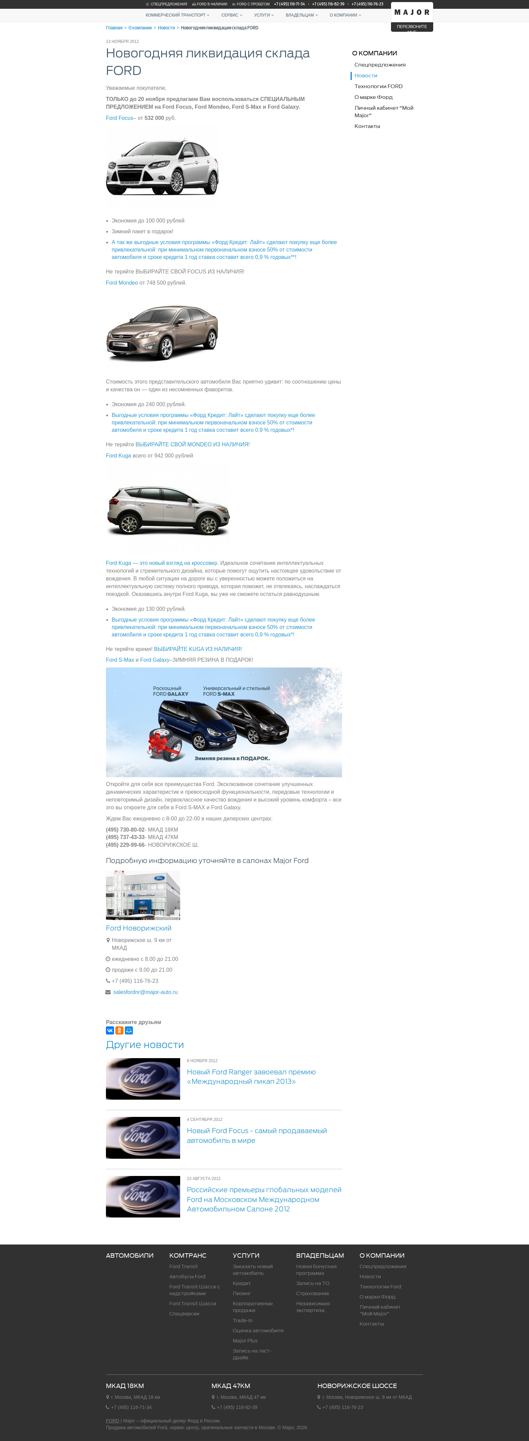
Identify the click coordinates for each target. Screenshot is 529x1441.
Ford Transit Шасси (192, 1303)
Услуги (265, 15)
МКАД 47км (231, 1386)
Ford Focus (119, 118)
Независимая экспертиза (313, 1307)
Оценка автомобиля (258, 1330)
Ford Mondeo (122, 283)
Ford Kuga (118, 456)
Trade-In (243, 1320)
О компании (346, 15)
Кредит (242, 1283)
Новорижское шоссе (357, 1386)
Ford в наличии (209, 4)
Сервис (232, 15)
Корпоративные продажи (253, 1307)
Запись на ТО (313, 1283)
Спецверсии (184, 1313)
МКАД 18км (125, 1386)
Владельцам (302, 15)
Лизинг (242, 1293)
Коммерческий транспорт (178, 15)
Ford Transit (183, 1266)
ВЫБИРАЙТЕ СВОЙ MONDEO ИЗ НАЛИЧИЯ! (193, 444)
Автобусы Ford (187, 1276)
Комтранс (187, 1255)
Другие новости (145, 1044)
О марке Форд (377, 1297)
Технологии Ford (380, 1286)
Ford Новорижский (139, 928)
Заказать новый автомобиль (253, 1270)
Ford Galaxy (154, 660)
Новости (370, 1276)
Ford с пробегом (250, 4)
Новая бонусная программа (316, 1270)
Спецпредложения (166, 4)
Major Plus (245, 1340)
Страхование (312, 1293)
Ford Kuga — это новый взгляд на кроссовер (161, 563)
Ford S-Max (120, 660)
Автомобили (130, 1255)
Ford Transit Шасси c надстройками (194, 1290)
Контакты (372, 1324)
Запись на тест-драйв (252, 1354)
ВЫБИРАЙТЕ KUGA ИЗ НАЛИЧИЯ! (198, 649)
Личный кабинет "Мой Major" (380, 1310)
